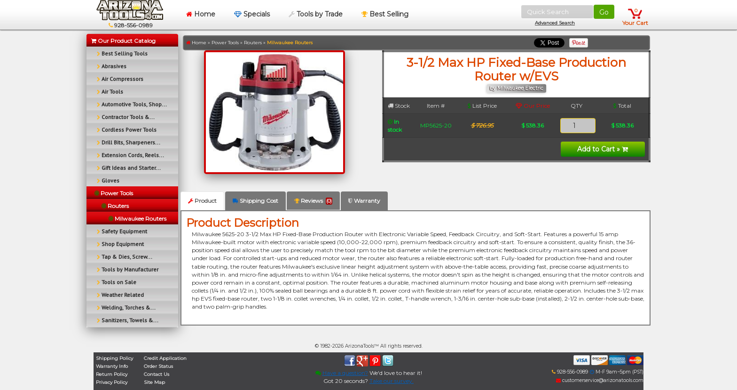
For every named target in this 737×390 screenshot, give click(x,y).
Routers (253, 43)
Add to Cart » (602, 149)
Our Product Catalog (123, 40)
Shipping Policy (114, 358)
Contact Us (156, 374)
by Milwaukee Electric (516, 88)
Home (200, 14)
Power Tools (225, 43)
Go (604, 12)
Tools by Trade (316, 14)
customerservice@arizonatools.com (599, 380)
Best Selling (384, 14)
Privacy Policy (111, 382)
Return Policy (111, 374)
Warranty (364, 200)
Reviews (313, 201)
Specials (252, 14)
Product (202, 200)
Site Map (154, 382)
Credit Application (165, 358)
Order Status (158, 366)
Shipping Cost (255, 200)
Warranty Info (112, 366)
